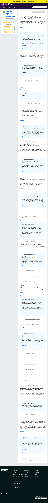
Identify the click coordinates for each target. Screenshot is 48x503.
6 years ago (32, 85)
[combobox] (39, 7)
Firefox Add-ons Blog (18, 474)
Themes (9, 7)
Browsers (37, 472)
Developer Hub (16, 479)
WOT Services (10, 18)
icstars (27, 380)
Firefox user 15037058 (30, 53)
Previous (24, 458)
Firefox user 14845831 (30, 319)
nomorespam (28, 16)
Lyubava (27, 108)
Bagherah (28, 353)
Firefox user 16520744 (30, 358)
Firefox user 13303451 (30, 324)
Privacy (2, 493)
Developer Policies (17, 481)
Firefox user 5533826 (30, 374)
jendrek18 (28, 210)
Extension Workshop (18, 476)
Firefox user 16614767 (30, 103)
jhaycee (27, 85)
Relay (36, 476)
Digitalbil (27, 414)
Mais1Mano (28, 141)
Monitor (37, 479)
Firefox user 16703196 (30, 80)
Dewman (27, 241)
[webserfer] (28, 216)
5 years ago (34, 16)
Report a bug (16, 487)
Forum (14, 485)
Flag (20, 29)
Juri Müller (28, 176)
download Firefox (31, 1)
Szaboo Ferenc (29, 275)
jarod (27, 281)
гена (27, 369)
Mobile (25, 474)
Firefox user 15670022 (30, 385)
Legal (12, 493)
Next (41, 458)
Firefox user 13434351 (30, 419)
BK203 (27, 270)
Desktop (26, 472)
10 (38, 458)
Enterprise (26, 476)
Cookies (7, 493)
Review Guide (16, 489)
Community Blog (17, 483)
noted (12, 496)
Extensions (3, 7)
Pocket (37, 481)
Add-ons (15, 470)
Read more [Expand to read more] (22, 27)
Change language (38, 496)
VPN (36, 474)
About (14, 472)
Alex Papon (28, 364)
